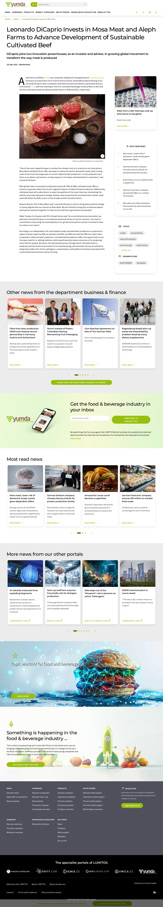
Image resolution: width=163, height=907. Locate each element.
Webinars (62, 836)
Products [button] (29, 12)
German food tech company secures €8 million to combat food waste (136, 193)
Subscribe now (132, 805)
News (60, 824)
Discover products (65, 792)
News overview (13, 801)
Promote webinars (15, 828)
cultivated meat (96, 77)
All (33, 4)
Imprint (10, 892)
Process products (65, 801)
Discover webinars (14, 824)
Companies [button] (17, 12)
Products (61, 828)
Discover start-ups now (25, 764)
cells (33, 86)
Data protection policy (51, 892)
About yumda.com (57, 884)
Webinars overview (15, 832)
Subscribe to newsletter (131, 419)
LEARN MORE (23, 696)
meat (46, 77)
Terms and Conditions (27, 892)
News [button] (7, 12)
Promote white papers (93, 805)
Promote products (66, 805)
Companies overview (41, 809)
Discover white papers (92, 792)
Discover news (13, 792)
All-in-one (62, 840)
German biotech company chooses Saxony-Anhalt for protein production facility (135, 169)
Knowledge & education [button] (83, 12)
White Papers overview (93, 809)
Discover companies (40, 792)
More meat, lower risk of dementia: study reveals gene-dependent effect (136, 156)
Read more (77, 438)
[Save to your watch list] (137, 12)
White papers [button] (63, 12)
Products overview (65, 809)
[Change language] (150, 12)
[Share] (143, 12)
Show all (124, 250)
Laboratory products (67, 797)
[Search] (85, 4)
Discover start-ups (40, 797)
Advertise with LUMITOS (17, 884)
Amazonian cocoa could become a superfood (138, 181)
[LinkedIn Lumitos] (154, 892)
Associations (37, 801)
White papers (63, 832)
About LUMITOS (39, 884)
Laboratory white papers (94, 797)
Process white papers (92, 801)
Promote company (40, 805)
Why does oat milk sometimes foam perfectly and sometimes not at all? (137, 206)
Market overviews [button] (45, 12)
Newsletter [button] (104, 12)
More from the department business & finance (81, 382)
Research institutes (40, 824)
